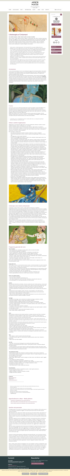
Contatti (47, 9)
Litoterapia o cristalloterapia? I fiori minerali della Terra (20, 400)
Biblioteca (54, 46)
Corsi (21, 9)
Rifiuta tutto (34, 473)
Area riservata (58, 9)
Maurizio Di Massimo (12, 377)
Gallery (53, 49)
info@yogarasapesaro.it (12, 465)
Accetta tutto (25, 473)
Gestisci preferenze (43, 473)
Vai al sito (56, 24)
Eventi (34, 9)
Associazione (16, 9)
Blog (43, 9)
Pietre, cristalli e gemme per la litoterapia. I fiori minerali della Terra (23, 403)
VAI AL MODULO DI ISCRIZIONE (37, 463)
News (39, 9)
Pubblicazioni (55, 52)
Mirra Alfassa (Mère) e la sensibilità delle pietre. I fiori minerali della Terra (24, 401)
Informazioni (28, 9)
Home (10, 9)
